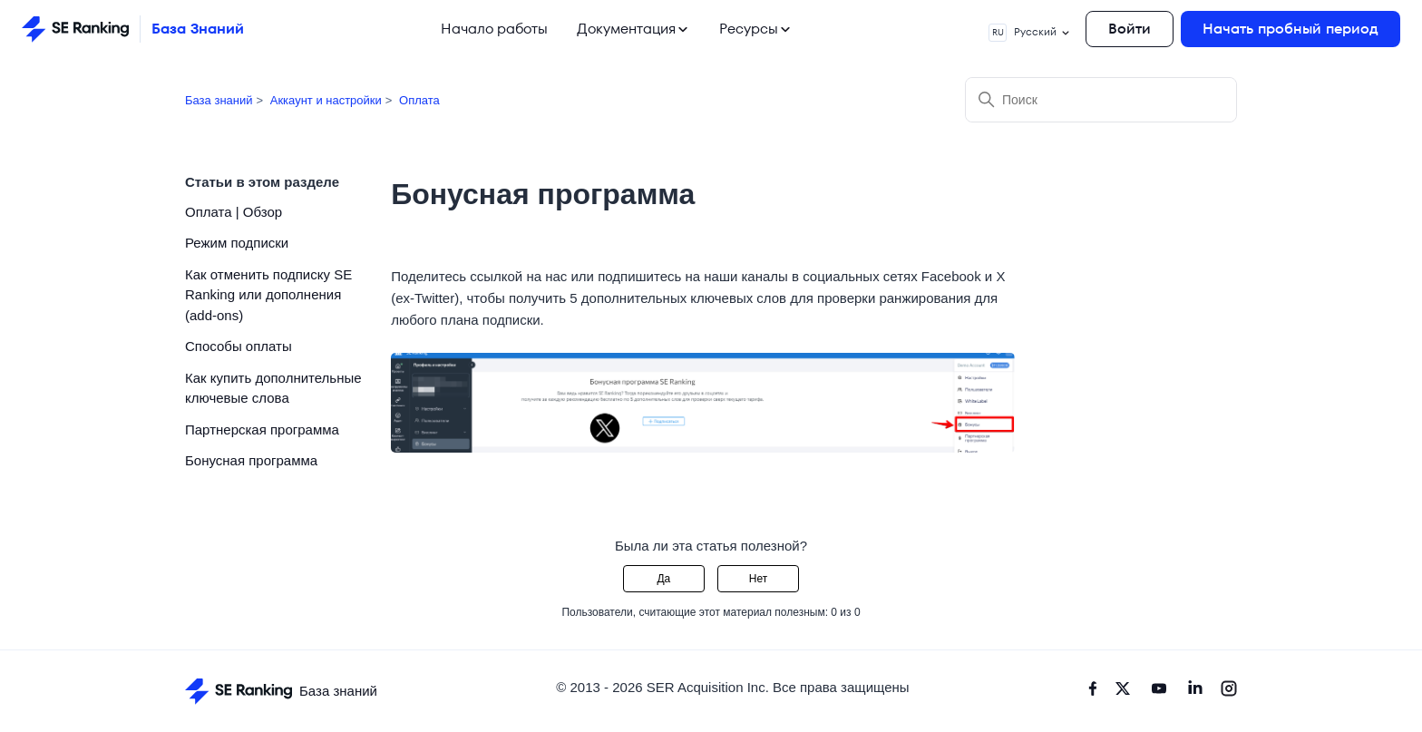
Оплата (419, 100)
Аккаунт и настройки (326, 100)
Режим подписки (236, 242)
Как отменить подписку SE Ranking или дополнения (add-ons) (268, 295)
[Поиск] (1101, 100)
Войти (1129, 28)
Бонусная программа (251, 460)
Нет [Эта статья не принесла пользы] (758, 578)
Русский (1030, 33)
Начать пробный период (1290, 28)
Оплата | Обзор (233, 212)
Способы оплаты (238, 346)
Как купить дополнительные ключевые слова (273, 388)
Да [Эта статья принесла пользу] (663, 578)
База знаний (219, 100)
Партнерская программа (262, 429)
